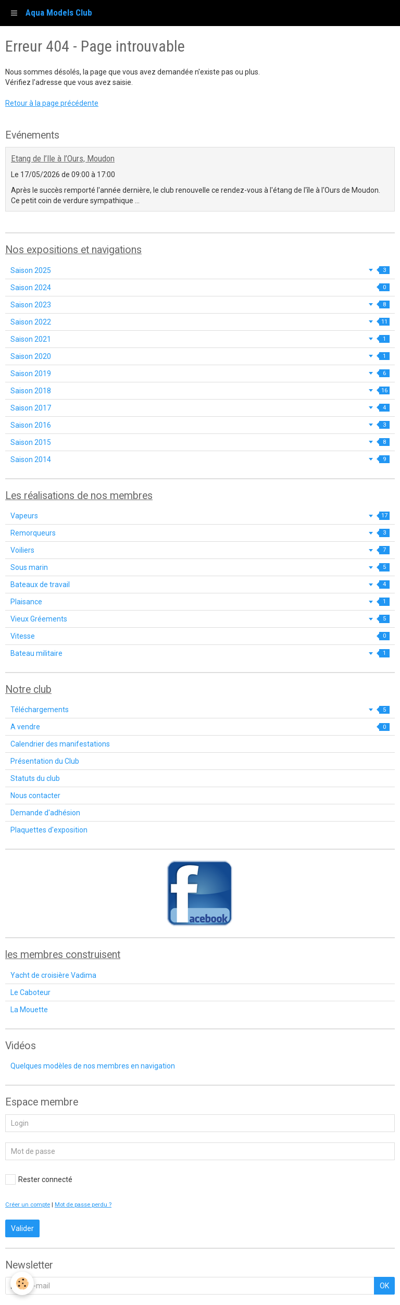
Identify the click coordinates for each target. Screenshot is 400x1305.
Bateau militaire (200, 653)
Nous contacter (35, 795)
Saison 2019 (200, 373)
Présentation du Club (44, 761)
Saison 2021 (200, 339)
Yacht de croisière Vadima (53, 975)
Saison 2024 (200, 287)
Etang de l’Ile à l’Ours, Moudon (63, 158)
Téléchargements (200, 709)
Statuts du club (35, 778)
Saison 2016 (200, 425)
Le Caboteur (30, 992)
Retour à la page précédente (51, 103)
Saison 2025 (200, 270)
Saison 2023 (200, 305)
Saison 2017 (200, 408)
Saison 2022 (200, 322)
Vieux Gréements (200, 619)
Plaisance (200, 602)
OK (384, 1286)
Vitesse (200, 636)
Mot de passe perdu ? (83, 1204)
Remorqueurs (200, 533)
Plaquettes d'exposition (49, 830)
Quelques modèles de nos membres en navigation (92, 1066)
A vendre (200, 727)
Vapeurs (200, 516)
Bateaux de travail (200, 584)
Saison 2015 (200, 442)
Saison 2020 (200, 356)
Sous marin (200, 567)
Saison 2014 (200, 459)
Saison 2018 (200, 391)
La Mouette (29, 1009)
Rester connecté (38, 1179)
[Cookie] (22, 1283)
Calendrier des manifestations (60, 744)
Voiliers (200, 550)
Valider (22, 1228)
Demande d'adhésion (45, 813)
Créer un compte (27, 1204)
